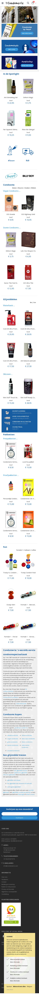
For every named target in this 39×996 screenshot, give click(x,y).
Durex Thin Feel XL (10, 283)
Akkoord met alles (19, 986)
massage (21, 794)
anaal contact (30, 794)
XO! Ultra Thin (28, 283)
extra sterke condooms (25, 746)
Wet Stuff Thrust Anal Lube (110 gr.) (16, 397)
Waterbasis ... (9, 305)
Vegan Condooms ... (11, 191)
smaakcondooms (12, 735)
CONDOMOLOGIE (21, 704)
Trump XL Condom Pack (11, 573)
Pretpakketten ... (10, 438)
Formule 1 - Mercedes (29, 605)
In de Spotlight (11, 73)
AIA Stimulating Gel (10, 97)
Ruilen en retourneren (9, 887)
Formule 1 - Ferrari (10, 637)
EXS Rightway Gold (28, 214)
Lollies (34, 550)
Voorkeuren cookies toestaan (19, 972)
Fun (34, 302)
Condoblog (5, 894)
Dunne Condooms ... (11, 227)
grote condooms (12, 742)
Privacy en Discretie (8, 889)
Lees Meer (10, 989)
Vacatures (5, 879)
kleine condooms (27, 742)
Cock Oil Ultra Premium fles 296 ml (15, 329)
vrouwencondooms (13, 751)
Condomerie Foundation (10, 697)
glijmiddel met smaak (13, 780)
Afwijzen (29, 986)
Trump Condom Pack (28, 573)
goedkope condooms (21, 728)
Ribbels (33, 188)
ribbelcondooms (27, 735)
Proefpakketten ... (11, 475)
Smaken (27, 188)
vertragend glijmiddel (14, 787)
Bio (31, 302)
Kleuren (20, 188)
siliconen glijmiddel (9, 775)
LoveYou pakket (28, 462)
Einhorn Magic (28, 97)
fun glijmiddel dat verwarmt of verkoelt (19, 783)
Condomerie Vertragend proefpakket (16, 462)
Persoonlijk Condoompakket (13, 499)
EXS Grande (11, 214)
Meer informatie (15, 962)
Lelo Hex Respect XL (28, 251)
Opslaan (9, 986)
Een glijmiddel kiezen (20, 770)
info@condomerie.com (10, 866)
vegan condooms (12, 739)
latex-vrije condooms (28, 739)
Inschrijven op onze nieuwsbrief (19, 809)
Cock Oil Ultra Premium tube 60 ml (15, 361)
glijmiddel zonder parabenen (21, 792)
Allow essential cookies (17, 959)
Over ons (4, 877)
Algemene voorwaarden (9, 892)
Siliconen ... (7, 374)
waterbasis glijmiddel (20, 773)
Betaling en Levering (8, 884)
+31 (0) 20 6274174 (9, 859)
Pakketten (9, 434)
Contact (4, 882)
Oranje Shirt (11, 605)
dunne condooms (12, 745)
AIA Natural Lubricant (28, 361)
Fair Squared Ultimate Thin (12, 129)
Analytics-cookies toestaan (18, 978)
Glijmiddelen (10, 299)
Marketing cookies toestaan (19, 966)
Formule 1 (19, 550)
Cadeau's (27, 550)
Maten (14, 188)
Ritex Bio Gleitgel (28, 129)
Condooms (8, 184)
